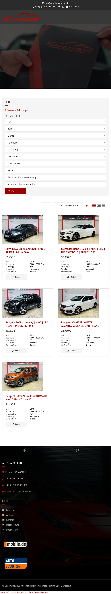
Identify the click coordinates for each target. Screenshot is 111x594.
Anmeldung (72, 6)
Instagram (77, 450)
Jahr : (12, 115)
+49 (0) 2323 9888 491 (44, 6)
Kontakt (8, 519)
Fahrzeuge (9, 510)
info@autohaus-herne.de (57, 3)
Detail (16, 277)
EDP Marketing (63, 585)
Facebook (24, 450)
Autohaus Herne (29, 585)
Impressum (10, 529)
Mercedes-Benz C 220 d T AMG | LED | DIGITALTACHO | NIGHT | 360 (83, 250)
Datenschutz (10, 524)
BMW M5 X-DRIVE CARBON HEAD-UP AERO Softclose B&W (26, 250)
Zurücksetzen (15, 191)
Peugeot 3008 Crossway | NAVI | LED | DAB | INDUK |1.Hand (27, 324)
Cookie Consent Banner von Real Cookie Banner (24, 592)
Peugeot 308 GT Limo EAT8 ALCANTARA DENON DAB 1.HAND (80, 324)
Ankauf (8, 514)
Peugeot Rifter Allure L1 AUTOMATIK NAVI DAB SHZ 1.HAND (26, 397)
